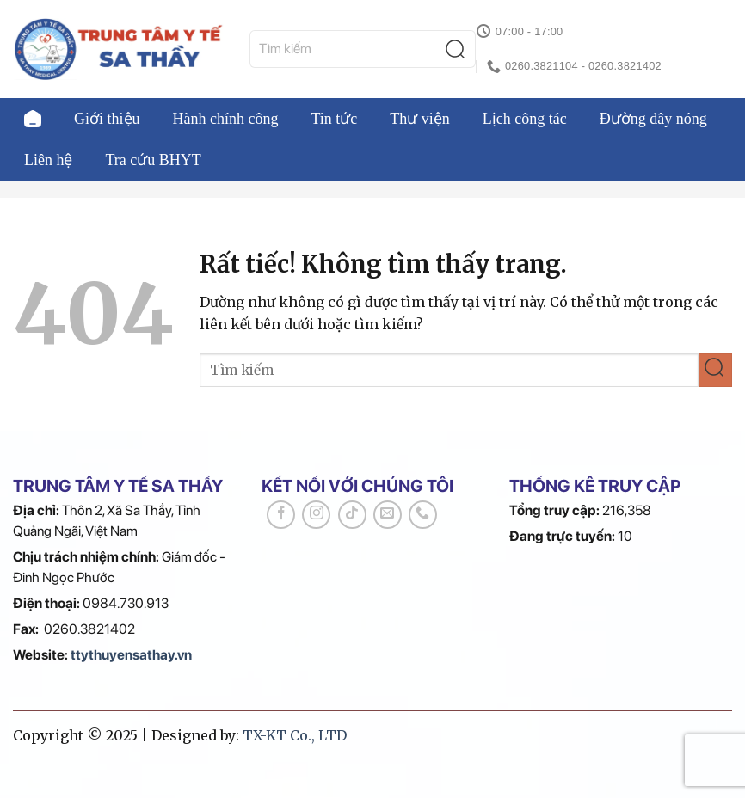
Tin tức (334, 118)
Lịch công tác (525, 118)
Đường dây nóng (653, 118)
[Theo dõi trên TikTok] (352, 514)
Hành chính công (226, 118)
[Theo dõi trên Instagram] (316, 514)
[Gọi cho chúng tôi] (423, 514)
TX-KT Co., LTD (295, 735)
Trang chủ (32, 118)
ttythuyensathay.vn (131, 655)
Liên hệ (48, 160)
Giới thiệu (107, 118)
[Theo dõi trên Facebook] (281, 514)
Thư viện (420, 118)
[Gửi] (460, 49)
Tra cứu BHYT (153, 160)
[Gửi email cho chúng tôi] (387, 514)
